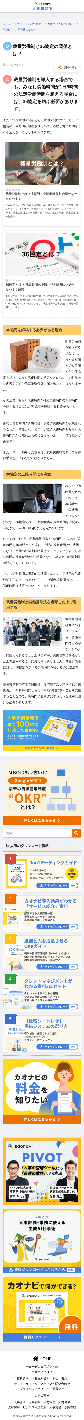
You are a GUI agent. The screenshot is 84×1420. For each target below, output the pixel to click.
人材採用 (14, 1407)
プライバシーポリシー (34, 1388)
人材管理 (49, 1402)
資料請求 (23, 1378)
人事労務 (55, 1407)
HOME (42, 1358)
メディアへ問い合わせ (55, 1383)
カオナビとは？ (42, 1371)
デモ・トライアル (26, 1383)
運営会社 (58, 1388)
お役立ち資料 (40, 1378)
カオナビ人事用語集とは (42, 1366)
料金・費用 (60, 1378)
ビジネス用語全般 (34, 1407)
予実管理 (70, 1407)
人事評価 (20, 1402)
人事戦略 (34, 1402)
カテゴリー (42, 1395)
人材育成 (64, 1402)
